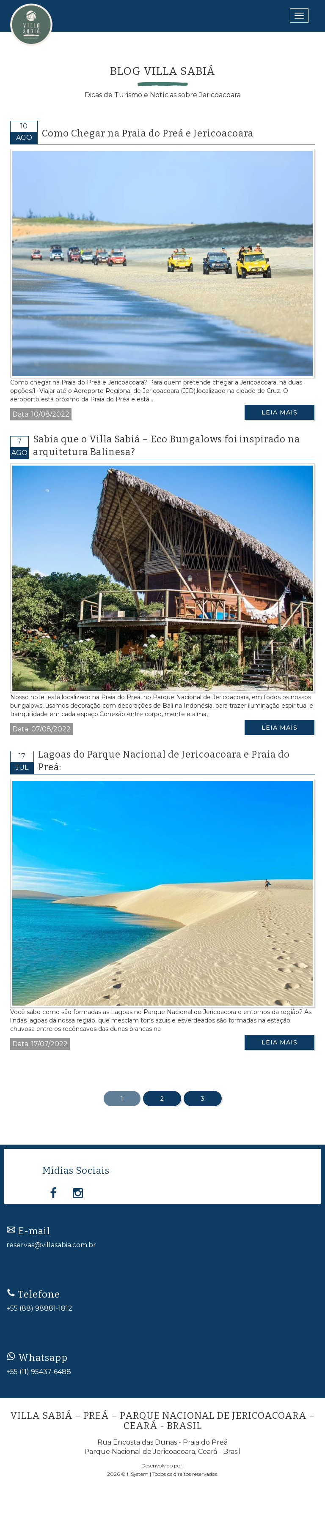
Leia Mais (279, 412)
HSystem (138, 1474)
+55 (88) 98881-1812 (39, 1308)
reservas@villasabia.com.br (51, 1245)
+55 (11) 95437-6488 (38, 1372)
